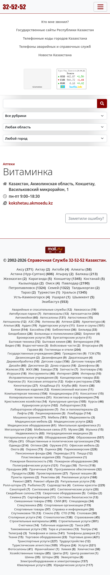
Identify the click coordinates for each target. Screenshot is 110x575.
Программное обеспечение (75, 469)
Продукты (19, 473)
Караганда (38, 278)
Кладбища (47, 385)
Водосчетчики (33, 345)
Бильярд (84, 329)
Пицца (81, 453)
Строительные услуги (75, 521)
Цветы (57, 553)
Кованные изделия (29, 389)
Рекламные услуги (76, 477)
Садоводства (56, 485)
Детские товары (83, 361)
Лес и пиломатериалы (76, 409)
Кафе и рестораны (78, 381)
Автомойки (23, 317)
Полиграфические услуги (31, 465)
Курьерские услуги (36, 405)
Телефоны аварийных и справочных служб (55, 46)
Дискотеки (36, 365)
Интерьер (88, 373)
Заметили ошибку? (86, 218)
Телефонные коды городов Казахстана (55, 38)
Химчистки (85, 549)
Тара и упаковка (61, 529)
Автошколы (11, 321)
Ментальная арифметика (77, 425)
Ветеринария (83, 341)
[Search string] (50, 103)
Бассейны (37, 329)
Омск (50, 283)
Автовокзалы (53, 314)
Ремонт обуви (44, 481)
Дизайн (14, 365)
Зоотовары (88, 369)
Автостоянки (77, 317)
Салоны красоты (84, 485)
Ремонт (18, 481)
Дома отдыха (60, 365)
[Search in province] (55, 127)
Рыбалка (34, 485)
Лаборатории (70, 405)
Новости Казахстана (55, 55)
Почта (83, 465)
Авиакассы (82, 309)
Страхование (84, 517)
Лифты (22, 413)
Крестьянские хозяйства (22, 401)
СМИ (57, 501)
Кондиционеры (60, 393)
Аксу (20, 269)
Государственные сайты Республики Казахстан (55, 30)
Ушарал (58, 297)
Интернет (64, 373)
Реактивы (48, 477)
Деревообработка (20, 361)
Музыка (91, 429)
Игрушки (13, 373)
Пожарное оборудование (73, 461)
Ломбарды (75, 413)
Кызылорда (28, 283)
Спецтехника (26, 505)
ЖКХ (29, 369)
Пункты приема (23, 477)
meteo (37, 87)
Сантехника (41, 489)
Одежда (15, 445)
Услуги (83, 545)
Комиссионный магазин (69, 389)
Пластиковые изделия (37, 457)
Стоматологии (54, 517)
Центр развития (82, 553)
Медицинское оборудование (29, 425)
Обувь (13, 441)
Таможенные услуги (25, 529)
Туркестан (46, 292)
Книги (83, 385)
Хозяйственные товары (27, 553)
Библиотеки (61, 329)
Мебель (53, 417)
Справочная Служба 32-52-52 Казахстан (66, 260)
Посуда (65, 465)
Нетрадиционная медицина (67, 433)
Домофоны (86, 365)
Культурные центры (64, 401)
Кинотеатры (23, 385)
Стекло (48, 513)
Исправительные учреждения (31, 377)
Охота (15, 449)
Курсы (92, 401)
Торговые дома (80, 537)
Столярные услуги (22, 517)
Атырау (62, 273)
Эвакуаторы (70, 557)
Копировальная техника (27, 397)
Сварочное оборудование (62, 493)
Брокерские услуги (31, 337)
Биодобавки (17, 334)
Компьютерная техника (22, 393)
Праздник (13, 469)
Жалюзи (12, 369)
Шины (29, 557)
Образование (86, 437)
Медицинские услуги (69, 421)
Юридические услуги (69, 565)
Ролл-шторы (12, 485)
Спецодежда (78, 501)
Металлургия (14, 429)
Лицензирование (48, 413)
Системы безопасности (75, 497)
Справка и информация (70, 509)
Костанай (92, 278)
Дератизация (78, 357)
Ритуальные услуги (75, 481)
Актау (40, 269)
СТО (64, 513)
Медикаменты (79, 417)
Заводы (46, 369)
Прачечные (37, 469)
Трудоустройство (71, 541)
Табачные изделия (55, 525)
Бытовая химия (54, 341)
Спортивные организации (63, 505)
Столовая (84, 513)
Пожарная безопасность (28, 461)
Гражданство (72, 353)
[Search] (102, 103)
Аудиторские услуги (54, 325)
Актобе (58, 269)
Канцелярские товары (76, 377)
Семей (53, 287)
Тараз (26, 292)
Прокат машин (81, 473)
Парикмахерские (77, 449)
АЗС (31, 321)
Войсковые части (63, 345)
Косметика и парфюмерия (73, 397)
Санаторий (18, 489)
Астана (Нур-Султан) (27, 273)
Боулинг (89, 334)
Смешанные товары (29, 501)
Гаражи (32, 349)
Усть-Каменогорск (29, 297)
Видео (10, 345)
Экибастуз (50, 301)
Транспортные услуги (34, 541)
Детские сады (51, 361)
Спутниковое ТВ (23, 513)
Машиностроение (26, 417)
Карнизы (14, 381)
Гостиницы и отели (59, 349)
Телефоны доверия (81, 533)
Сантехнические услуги (74, 489)
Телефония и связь (43, 533)
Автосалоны (49, 317)
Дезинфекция (52, 357)
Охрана (31, 449)
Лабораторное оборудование (32, 409)
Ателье (9, 325)
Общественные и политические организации (59, 441)
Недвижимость (27, 433)
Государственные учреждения (30, 353)
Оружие (55, 445)
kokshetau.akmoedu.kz (31, 203)
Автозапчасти (81, 314)
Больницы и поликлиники (54, 334)
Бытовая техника (21, 341)
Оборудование (56, 437)
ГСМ (91, 353)
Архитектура (91, 321)
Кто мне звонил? (55, 22)
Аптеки (9, 164)
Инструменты (38, 373)
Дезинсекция (25, 357)
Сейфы (92, 493)
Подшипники (72, 457)
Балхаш (82, 273)
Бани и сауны (87, 325)
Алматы (78, 269)
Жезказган (12, 278)
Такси (79, 525)
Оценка (50, 449)
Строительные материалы (29, 521)
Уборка (64, 545)
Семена (15, 497)
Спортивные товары (29, 509)
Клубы (66, 385)
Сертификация (39, 497)
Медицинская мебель (31, 421)
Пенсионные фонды (30, 453)
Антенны (48, 321)
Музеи (73, 429)
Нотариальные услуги (20, 437)
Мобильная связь (47, 429)
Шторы (47, 557)
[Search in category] (55, 115)
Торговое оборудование (43, 537)
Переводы (61, 453)
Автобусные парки (23, 314)
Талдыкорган (83, 287)
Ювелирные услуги (31, 565)
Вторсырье (90, 345)
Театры (86, 529)
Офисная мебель (82, 445)
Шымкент (80, 297)
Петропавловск (21, 287)
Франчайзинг (45, 549)
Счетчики (25, 525)
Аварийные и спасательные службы (39, 309)
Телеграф (15, 533)
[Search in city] (55, 138)
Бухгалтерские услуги (69, 337)
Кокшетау (62, 278)
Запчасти (67, 369)
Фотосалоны (17, 549)
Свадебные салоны (20, 493)
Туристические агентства (31, 545)
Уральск (69, 292)
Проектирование (49, 473)
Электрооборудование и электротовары (50, 561)
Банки (15, 329)
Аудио (26, 325)
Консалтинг (88, 393)
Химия (66, 549)
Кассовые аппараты (42, 381)
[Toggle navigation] (100, 7)
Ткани (12, 537)
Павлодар (70, 283)
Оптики (36, 445)
